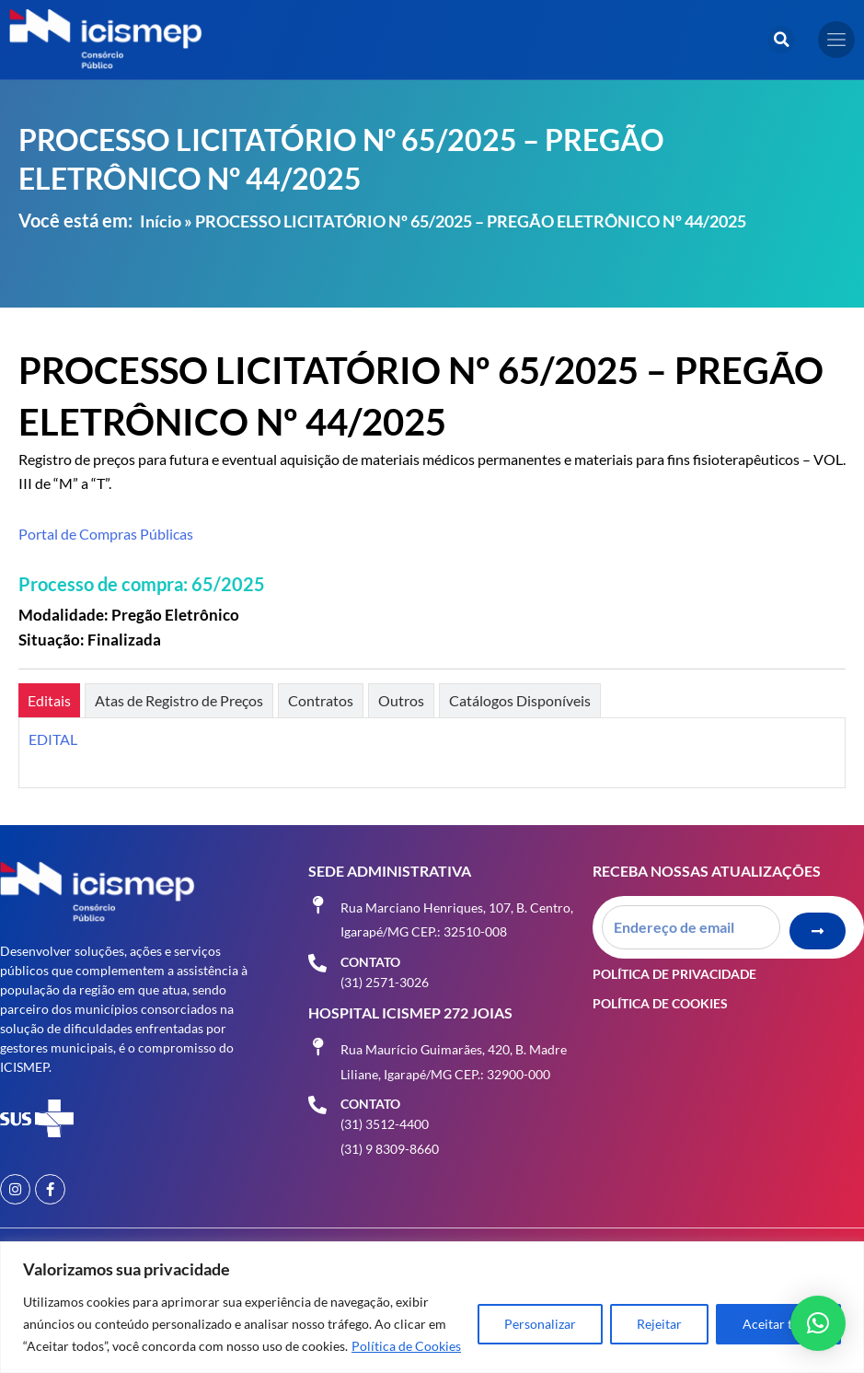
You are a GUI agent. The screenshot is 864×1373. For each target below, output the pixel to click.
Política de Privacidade (674, 974)
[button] (781, 39)
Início (160, 221)
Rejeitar (659, 1324)
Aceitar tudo (778, 1324)
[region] (432, 1307)
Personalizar (540, 1324)
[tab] (49, 700)
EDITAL (53, 739)
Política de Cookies (406, 1346)
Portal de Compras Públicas (105, 533)
